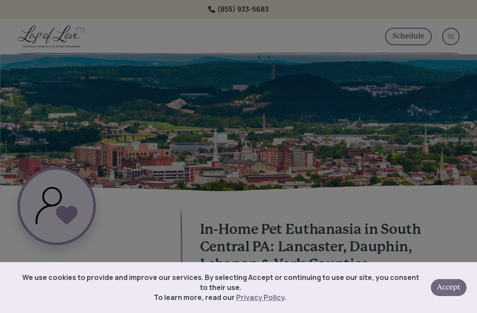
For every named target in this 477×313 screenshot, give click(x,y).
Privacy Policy (260, 297)
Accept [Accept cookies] (448, 287)
